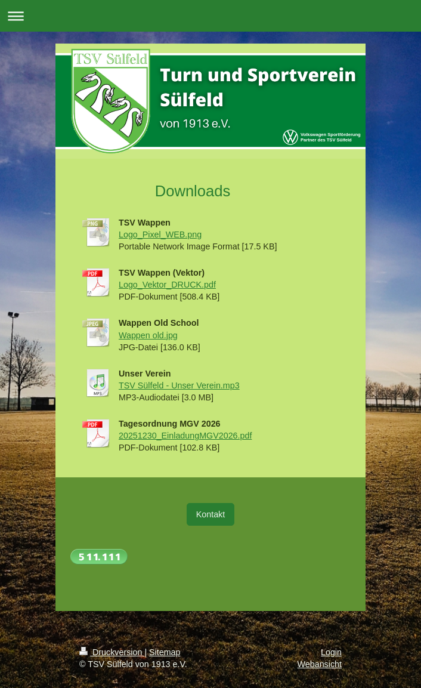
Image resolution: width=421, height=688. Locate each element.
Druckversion (111, 652)
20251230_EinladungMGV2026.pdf (185, 435)
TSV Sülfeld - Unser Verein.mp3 (179, 385)
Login (331, 652)
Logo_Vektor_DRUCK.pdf (167, 284)
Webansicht (320, 664)
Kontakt (210, 514)
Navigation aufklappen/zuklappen (210, 16)
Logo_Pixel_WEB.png (160, 234)
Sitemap (164, 652)
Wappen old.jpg (148, 335)
